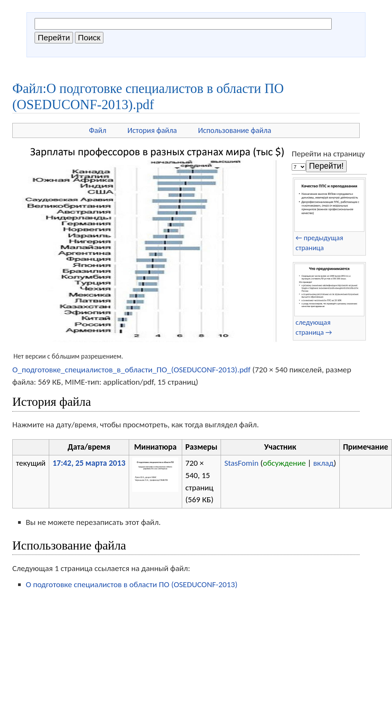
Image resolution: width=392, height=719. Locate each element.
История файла (152, 130)
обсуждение (284, 463)
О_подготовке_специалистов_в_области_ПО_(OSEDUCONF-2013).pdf (131, 370)
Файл (97, 130)
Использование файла (234, 130)
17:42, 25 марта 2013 (89, 463)
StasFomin (241, 463)
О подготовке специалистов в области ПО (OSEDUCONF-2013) (132, 584)
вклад (323, 463)
